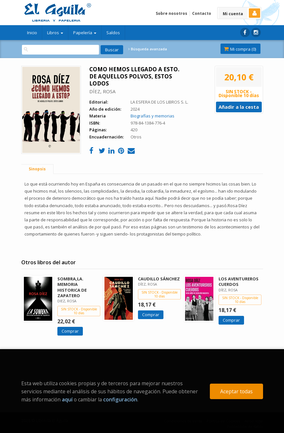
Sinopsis (37, 169)
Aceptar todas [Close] (236, 391)
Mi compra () (240, 49)
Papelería (84, 32)
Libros (55, 32)
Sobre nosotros (171, 13)
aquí (67, 399)
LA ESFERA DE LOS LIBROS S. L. (159, 102)
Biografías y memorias (152, 116)
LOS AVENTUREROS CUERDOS (239, 281)
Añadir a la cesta (239, 107)
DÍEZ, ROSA (102, 91)
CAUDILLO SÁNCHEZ (159, 279)
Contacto (201, 13)
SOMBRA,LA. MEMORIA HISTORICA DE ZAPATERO (72, 287)
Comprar (70, 331)
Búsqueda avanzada (147, 49)
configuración (120, 399)
